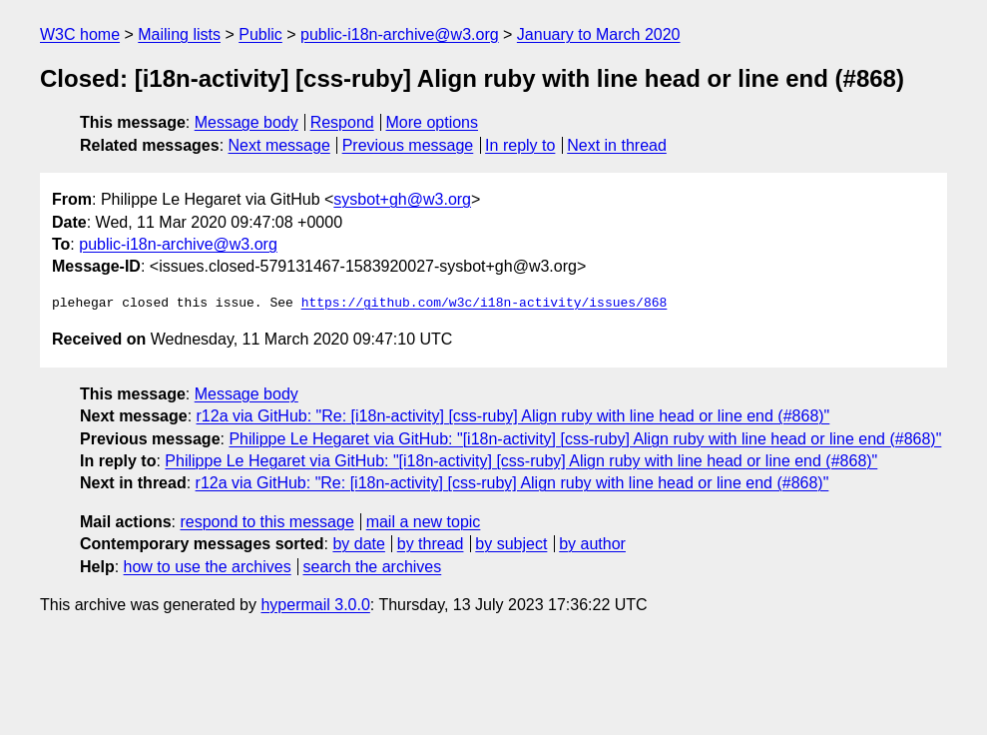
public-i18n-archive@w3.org (399, 34)
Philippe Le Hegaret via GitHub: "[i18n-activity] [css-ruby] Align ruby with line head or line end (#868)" (585, 438)
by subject (511, 543)
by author (592, 543)
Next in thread (617, 145)
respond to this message (266, 521)
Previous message (408, 145)
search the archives (372, 566)
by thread (430, 543)
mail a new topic (423, 521)
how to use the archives (207, 566)
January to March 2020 (599, 34)
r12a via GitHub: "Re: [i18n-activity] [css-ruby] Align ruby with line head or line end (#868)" (513, 415)
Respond (342, 122)
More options (432, 122)
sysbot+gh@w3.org (402, 199)
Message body (246, 122)
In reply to (520, 145)
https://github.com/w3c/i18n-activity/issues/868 (484, 304)
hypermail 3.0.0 (314, 604)
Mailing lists (179, 34)
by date (358, 543)
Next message (279, 145)
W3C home (80, 34)
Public (260, 34)
